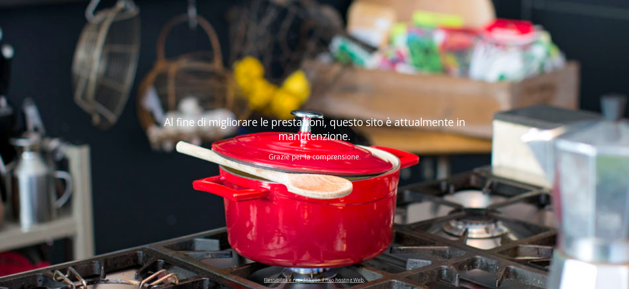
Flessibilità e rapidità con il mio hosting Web (314, 280)
